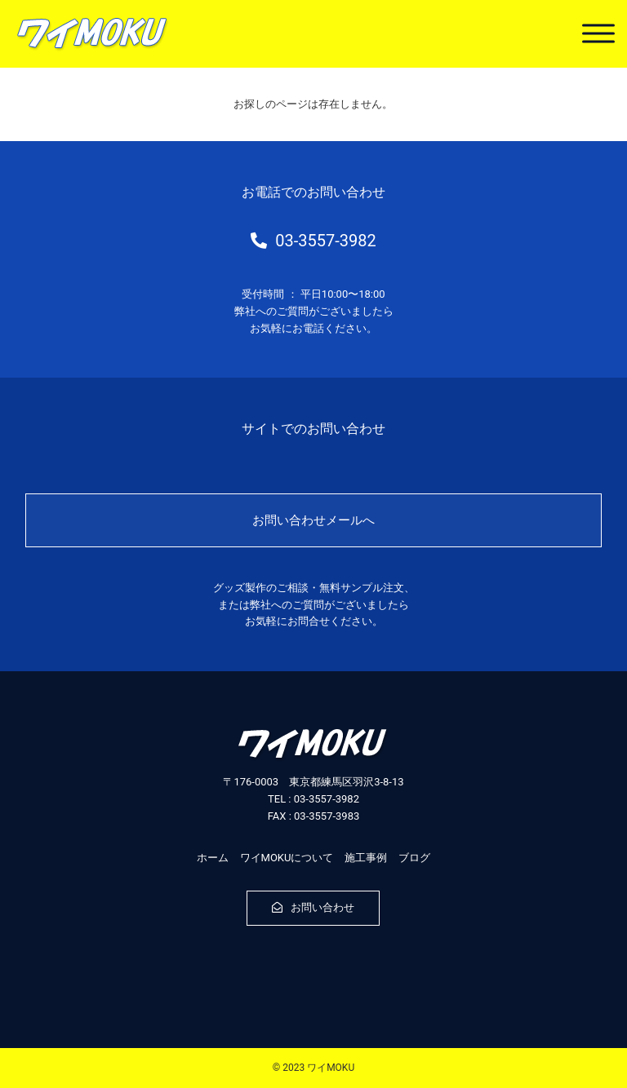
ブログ (414, 857)
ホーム (213, 857)
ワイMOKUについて (287, 857)
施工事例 (366, 857)
